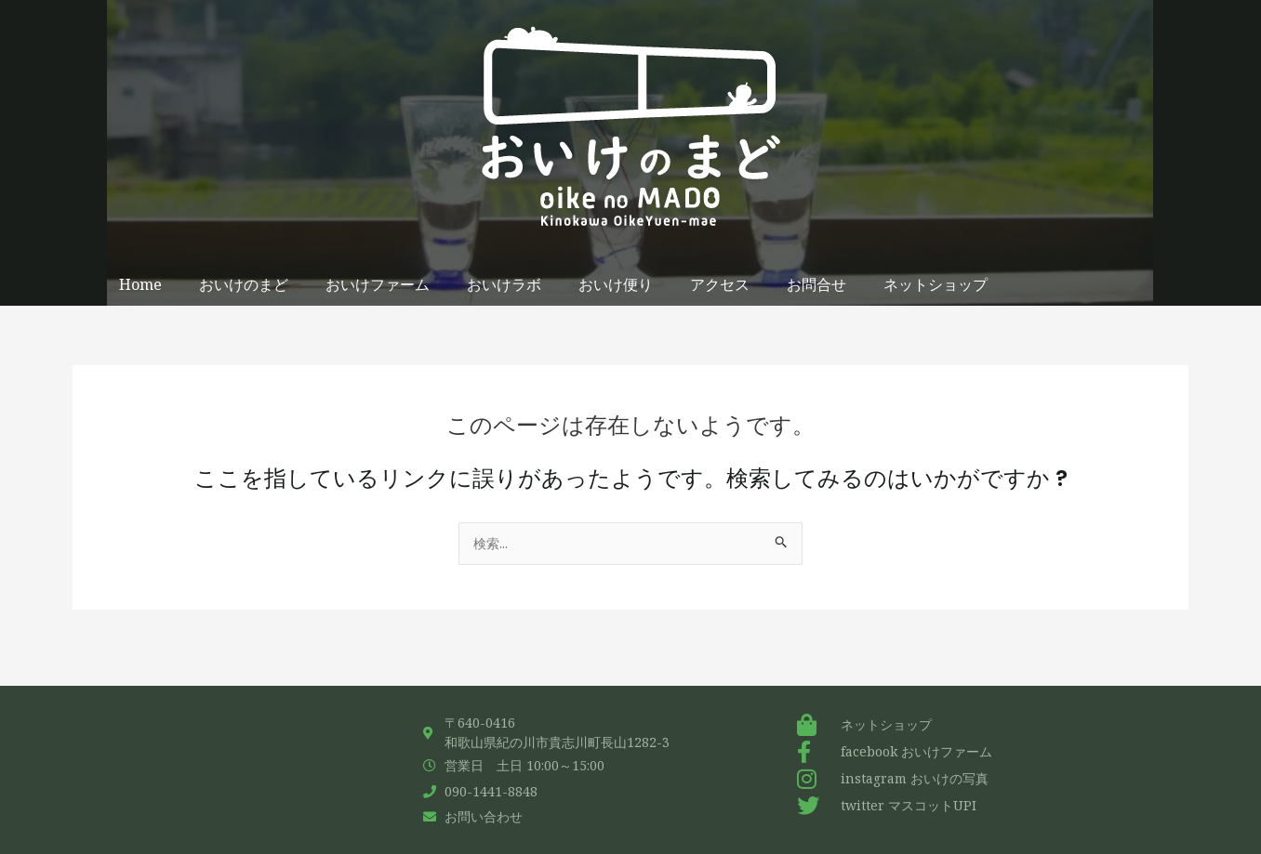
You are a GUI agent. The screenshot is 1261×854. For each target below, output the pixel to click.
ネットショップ (935, 284)
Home (140, 284)
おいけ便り (615, 284)
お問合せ (816, 284)
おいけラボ (504, 284)
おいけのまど (243, 284)
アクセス (720, 284)
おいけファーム (377, 284)
